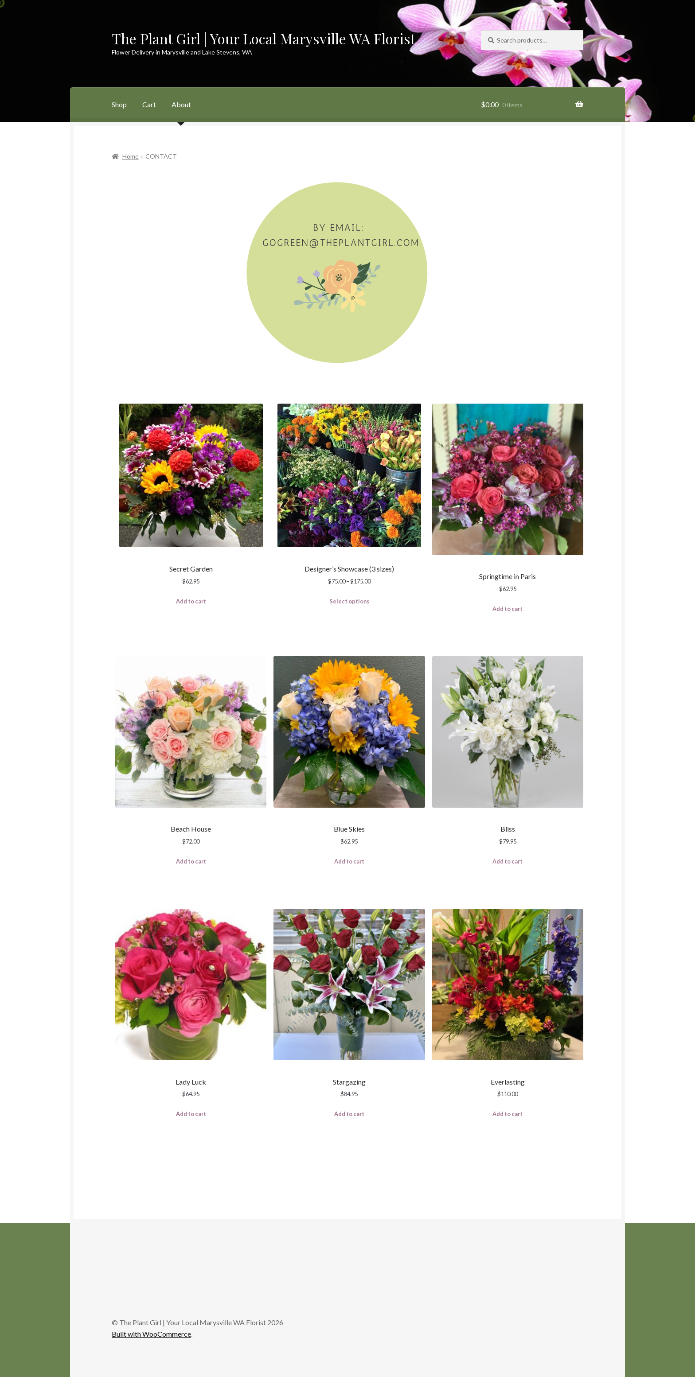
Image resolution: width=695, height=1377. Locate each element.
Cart (149, 104)
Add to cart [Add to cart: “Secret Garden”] (191, 601)
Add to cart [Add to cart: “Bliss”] (507, 861)
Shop (119, 104)
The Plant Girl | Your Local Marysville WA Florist (263, 38)
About (181, 104)
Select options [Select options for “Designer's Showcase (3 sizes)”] (349, 601)
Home (130, 156)
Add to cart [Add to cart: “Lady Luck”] (191, 1113)
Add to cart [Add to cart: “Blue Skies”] (349, 861)
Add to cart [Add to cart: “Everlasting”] (507, 1113)
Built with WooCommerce (151, 1334)
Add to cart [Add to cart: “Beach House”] (191, 861)
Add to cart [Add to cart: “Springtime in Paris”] (507, 608)
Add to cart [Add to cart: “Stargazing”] (349, 1113)
